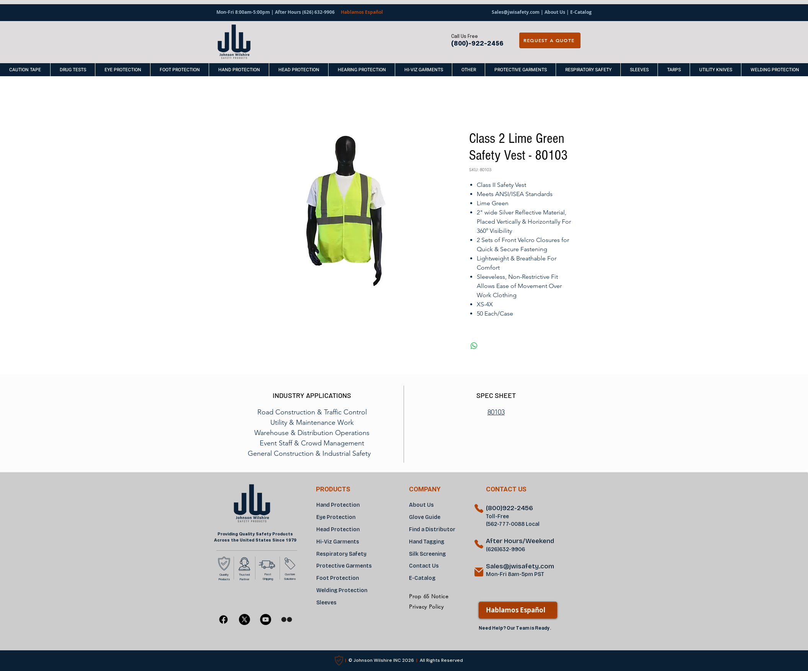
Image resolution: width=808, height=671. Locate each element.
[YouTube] (265, 619)
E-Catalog (580, 12)
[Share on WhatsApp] (474, 345)
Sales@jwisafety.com (516, 12)
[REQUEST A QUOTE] (549, 40)
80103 (496, 412)
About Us (554, 12)
